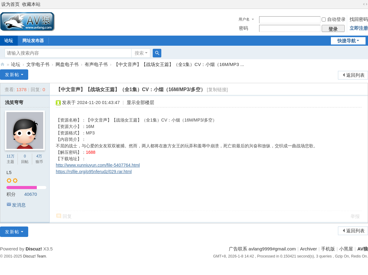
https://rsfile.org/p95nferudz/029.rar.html (94, 171)
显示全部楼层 (140, 102)
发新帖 (12, 74)
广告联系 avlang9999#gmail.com (262, 248)
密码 (243, 28)
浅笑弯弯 (14, 102)
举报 (355, 216)
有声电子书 (96, 64)
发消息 (19, 204)
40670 (30, 194)
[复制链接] (217, 89)
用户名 (244, 19)
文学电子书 (37, 64)
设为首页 (10, 4)
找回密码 (359, 19)
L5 (9, 172)
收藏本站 (31, 4)
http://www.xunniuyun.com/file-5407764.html (98, 165)
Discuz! (33, 248)
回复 (67, 216)
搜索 (139, 53)
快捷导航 (346, 40)
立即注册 (359, 28)
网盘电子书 (67, 64)
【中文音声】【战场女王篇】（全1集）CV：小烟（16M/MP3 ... (179, 64)
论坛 (15, 64)
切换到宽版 (365, 4)
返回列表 (355, 75)
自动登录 (334, 19)
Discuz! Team (34, 256)
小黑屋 (346, 248)
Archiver (308, 248)
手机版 (328, 248)
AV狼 (2, 64)
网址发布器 (33, 40)
